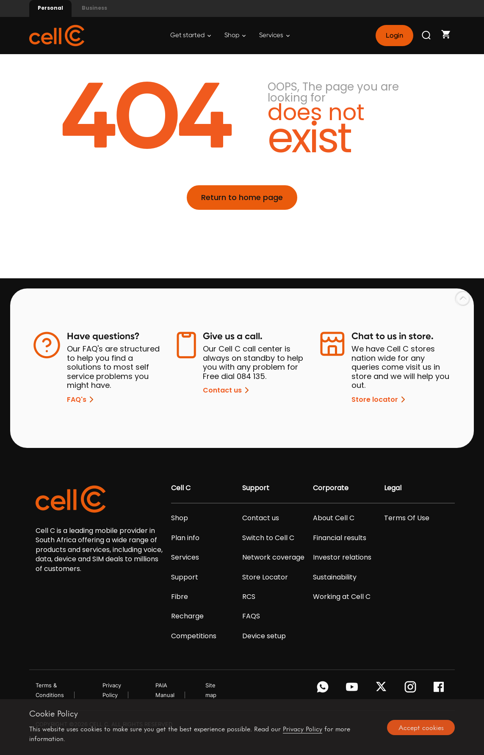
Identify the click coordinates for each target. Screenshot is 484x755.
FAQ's (82, 399)
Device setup (264, 636)
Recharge (187, 616)
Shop (235, 35)
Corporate (330, 488)
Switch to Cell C (268, 538)
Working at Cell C (342, 596)
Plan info (185, 538)
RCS (248, 596)
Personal (50, 7)
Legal (392, 488)
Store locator (379, 399)
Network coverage (273, 557)
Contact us (227, 390)
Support (184, 577)
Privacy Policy (302, 729)
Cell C (181, 488)
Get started (190, 35)
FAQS (251, 616)
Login (394, 35)
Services (274, 35)
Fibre (179, 596)
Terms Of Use (406, 518)
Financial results (339, 538)
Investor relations (342, 557)
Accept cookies (421, 727)
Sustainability (335, 577)
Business (94, 7)
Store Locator (265, 577)
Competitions (193, 636)
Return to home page (242, 197)
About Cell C (333, 518)
